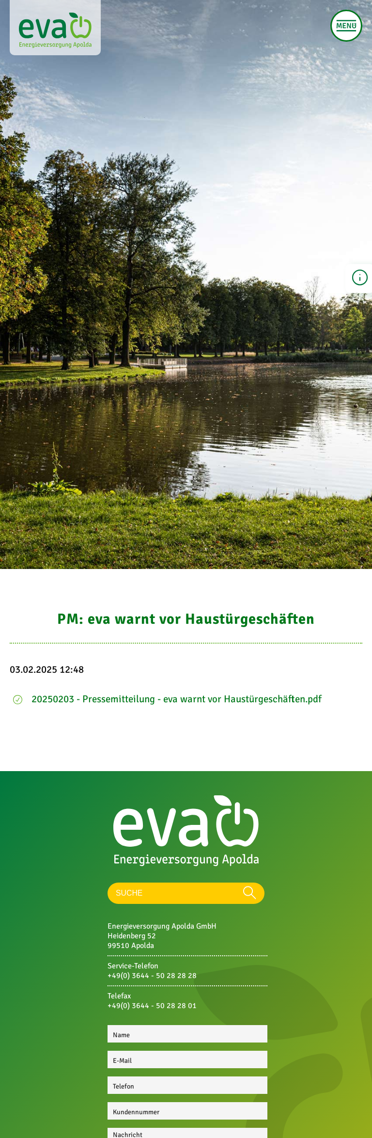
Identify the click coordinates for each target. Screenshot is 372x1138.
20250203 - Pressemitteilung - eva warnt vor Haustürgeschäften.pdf (176, 699)
